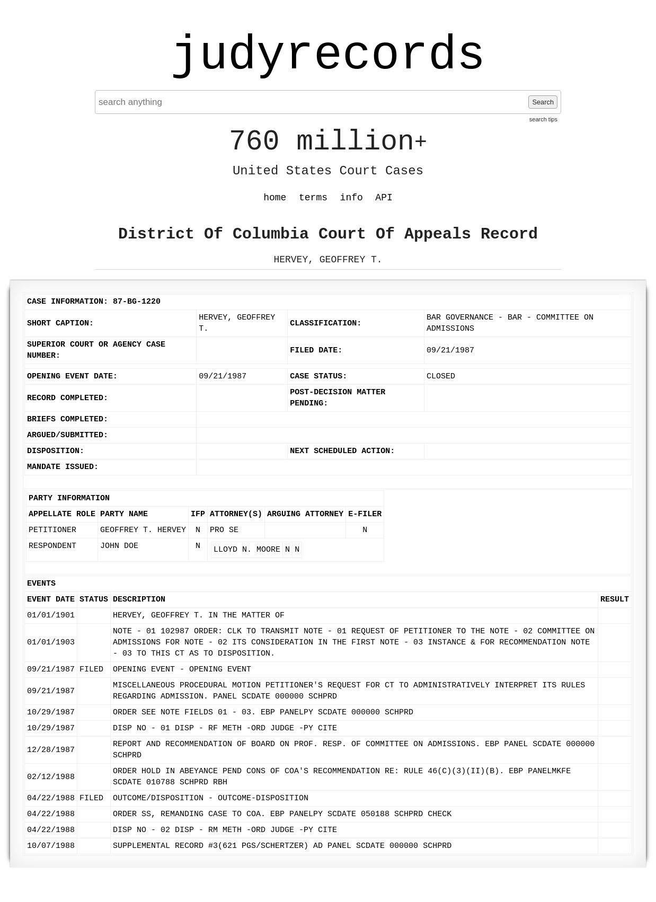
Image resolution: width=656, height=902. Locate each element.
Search (543, 102)
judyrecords (328, 55)
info (351, 197)
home (274, 197)
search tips (543, 119)
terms (313, 197)
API (383, 197)
